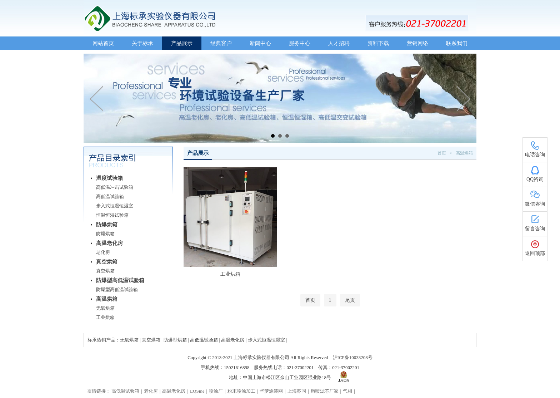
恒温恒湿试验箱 (112, 215)
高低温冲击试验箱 (114, 187)
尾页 (350, 300)
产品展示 (181, 43)
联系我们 (457, 43)
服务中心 (299, 43)
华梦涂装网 (271, 391)
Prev (96, 98)
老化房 (103, 252)
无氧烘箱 (105, 308)
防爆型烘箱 (175, 340)
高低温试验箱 (110, 196)
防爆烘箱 (107, 224)
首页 (442, 153)
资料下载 (378, 43)
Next (463, 98)
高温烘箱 (107, 299)
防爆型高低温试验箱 (120, 280)
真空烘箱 (107, 262)
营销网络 (417, 43)
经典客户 (221, 43)
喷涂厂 (216, 391)
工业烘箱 (105, 317)
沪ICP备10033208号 (352, 357)
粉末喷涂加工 (241, 391)
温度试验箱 (109, 178)
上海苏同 (297, 391)
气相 (347, 391)
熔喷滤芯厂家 (325, 391)
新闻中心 (260, 43)
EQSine (197, 391)
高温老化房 (109, 243)
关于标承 (142, 43)
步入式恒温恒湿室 (114, 205)
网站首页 (103, 43)
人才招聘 (339, 43)
